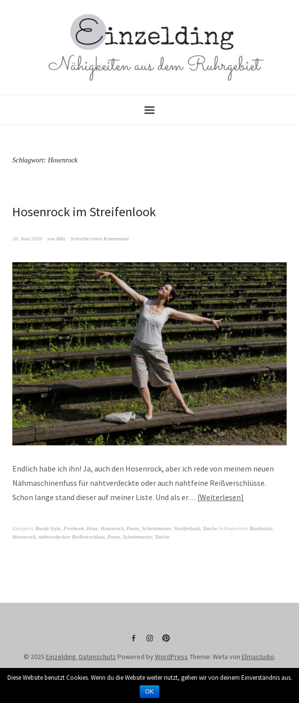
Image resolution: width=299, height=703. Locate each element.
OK (149, 691)
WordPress (171, 656)
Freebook (73, 528)
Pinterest (165, 641)
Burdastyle (261, 528)
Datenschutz (97, 656)
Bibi (60, 238)
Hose (92, 528)
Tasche (210, 528)
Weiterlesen (220, 497)
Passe (133, 528)
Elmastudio (258, 656)
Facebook (133, 641)
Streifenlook (187, 528)
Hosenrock (112, 528)
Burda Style (48, 528)
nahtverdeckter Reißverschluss (71, 537)
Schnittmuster (156, 528)
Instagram (149, 641)
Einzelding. (61, 656)
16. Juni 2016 (27, 238)
